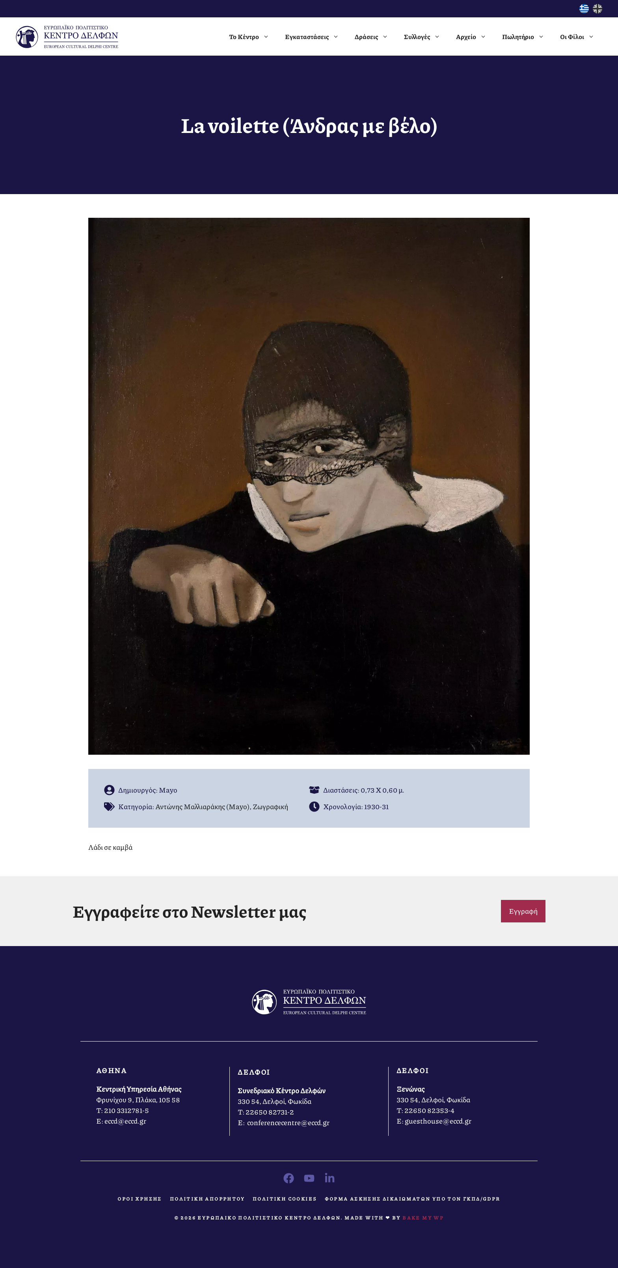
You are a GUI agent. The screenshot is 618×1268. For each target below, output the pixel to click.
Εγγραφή (523, 911)
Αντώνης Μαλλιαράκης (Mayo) (202, 806)
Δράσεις (375, 37)
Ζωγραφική (270, 806)
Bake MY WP (423, 1217)
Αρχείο (475, 37)
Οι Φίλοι (581, 37)
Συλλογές (426, 37)
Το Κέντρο (253, 37)
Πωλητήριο (527, 37)
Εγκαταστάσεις (316, 37)
